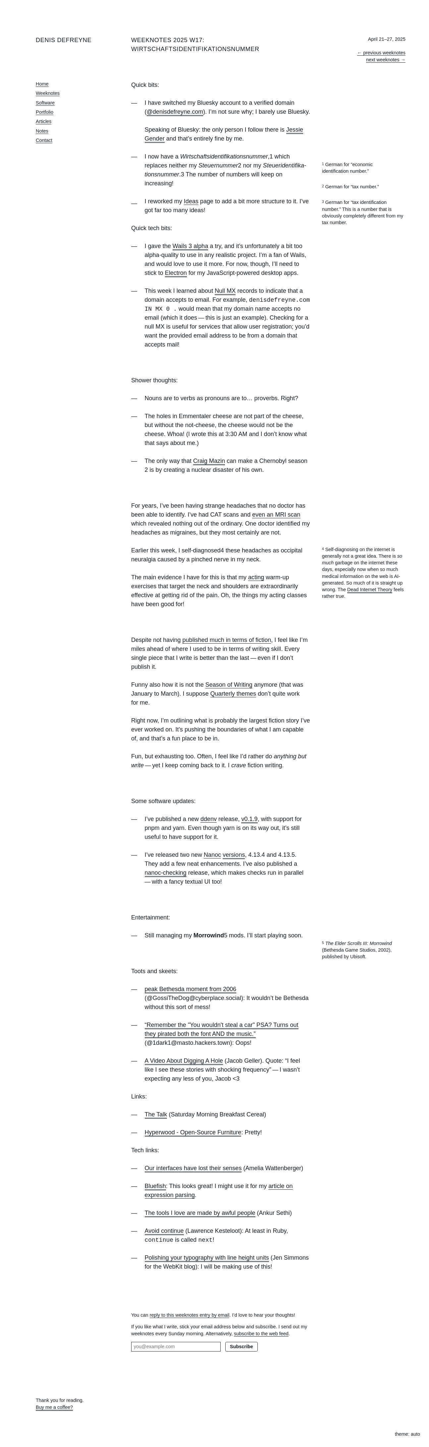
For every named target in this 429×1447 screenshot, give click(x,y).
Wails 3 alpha (190, 246)
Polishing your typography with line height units (207, 1257)
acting (256, 577)
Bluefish (155, 1186)
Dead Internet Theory (369, 589)
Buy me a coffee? (54, 1407)
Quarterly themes (233, 693)
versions (234, 854)
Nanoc (212, 854)
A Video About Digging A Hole (184, 1060)
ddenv (208, 819)
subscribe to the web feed (261, 1333)
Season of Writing (228, 684)
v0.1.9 (249, 819)
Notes (42, 131)
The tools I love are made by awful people (200, 1213)
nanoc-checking (166, 872)
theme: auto (407, 1434)
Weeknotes (48, 93)
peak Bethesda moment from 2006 (191, 989)
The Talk (156, 1114)
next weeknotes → (385, 59)
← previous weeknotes (381, 52)
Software (45, 102)
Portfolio (44, 112)
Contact (44, 140)
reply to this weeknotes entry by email (190, 1315)
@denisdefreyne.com (175, 111)
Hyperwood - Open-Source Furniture (193, 1132)
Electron (176, 273)
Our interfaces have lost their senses (193, 1168)
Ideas (191, 201)
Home (42, 84)
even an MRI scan (276, 514)
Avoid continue (164, 1230)
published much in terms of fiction (227, 640)
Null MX (225, 290)
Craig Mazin (209, 461)
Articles (43, 121)
